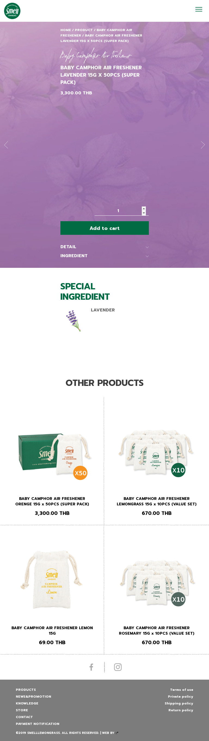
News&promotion (33, 696)
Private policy (180, 696)
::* (116, 733)
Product (84, 30)
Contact (24, 717)
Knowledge (27, 703)
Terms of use (181, 689)
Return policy (180, 710)
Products (26, 689)
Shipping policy (179, 703)
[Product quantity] (121, 211)
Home (65, 30)
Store (22, 710)
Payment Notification (37, 723)
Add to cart (105, 228)
